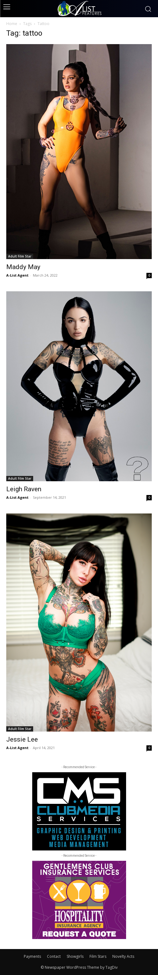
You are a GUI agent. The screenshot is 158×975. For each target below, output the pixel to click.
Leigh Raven (23, 489)
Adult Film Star (19, 256)
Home (11, 23)
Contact (54, 956)
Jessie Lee (22, 739)
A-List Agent (17, 275)
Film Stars (97, 956)
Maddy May (23, 267)
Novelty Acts (123, 956)
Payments (32, 956)
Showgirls (75, 956)
